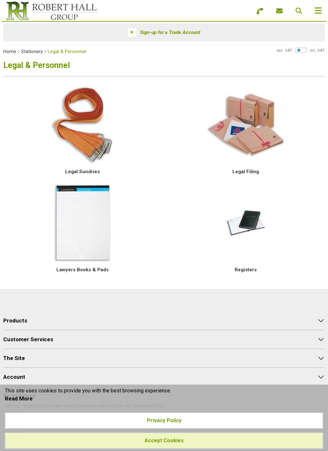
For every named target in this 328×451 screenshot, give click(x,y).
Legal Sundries (82, 172)
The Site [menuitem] (14, 358)
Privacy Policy (164, 420)
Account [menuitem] (14, 377)
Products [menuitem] (15, 320)
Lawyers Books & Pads (82, 270)
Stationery (32, 51)
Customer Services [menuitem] (28, 339)
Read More (19, 398)
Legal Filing (245, 172)
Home (9, 51)
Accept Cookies (164, 440)
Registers (246, 270)
